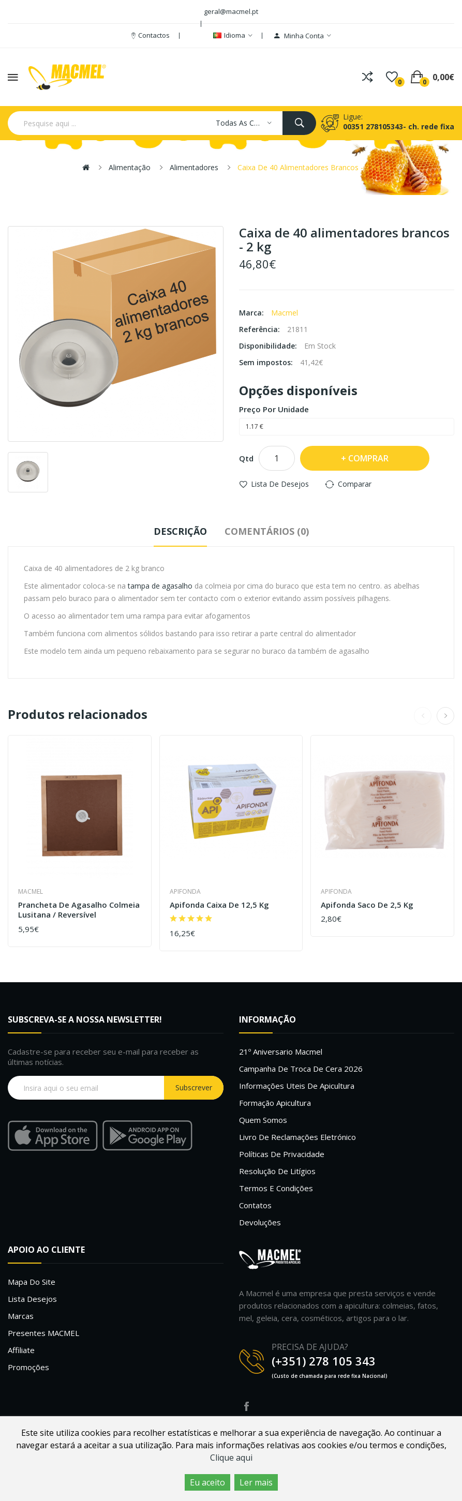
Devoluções (260, 1222)
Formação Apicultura (275, 1103)
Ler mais (256, 1482)
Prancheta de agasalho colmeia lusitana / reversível (79, 910)
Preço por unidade (274, 409)
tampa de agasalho (160, 586)
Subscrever (193, 1087)
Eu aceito (207, 1482)
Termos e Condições (276, 1188)
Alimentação (130, 167)
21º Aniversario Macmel (280, 1051)
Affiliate (21, 1350)
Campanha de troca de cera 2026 (301, 1068)
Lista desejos (32, 1299)
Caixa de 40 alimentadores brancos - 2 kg (308, 167)
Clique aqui (231, 1457)
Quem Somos (263, 1120)
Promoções (28, 1367)
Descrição (180, 531)
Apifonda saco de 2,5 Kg (367, 905)
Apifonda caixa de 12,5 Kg (219, 905)
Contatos (255, 1205)
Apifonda (185, 891)
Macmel (284, 313)
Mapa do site (31, 1282)
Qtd (246, 458)
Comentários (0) (267, 531)
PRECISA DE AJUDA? (310, 1347)
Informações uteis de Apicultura (296, 1085)
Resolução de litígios (277, 1171)
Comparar (354, 484)
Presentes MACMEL (43, 1333)
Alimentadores (194, 167)
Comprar (368, 458)
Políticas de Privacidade (281, 1154)
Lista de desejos (280, 484)
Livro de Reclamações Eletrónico (297, 1137)
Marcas (21, 1316)
